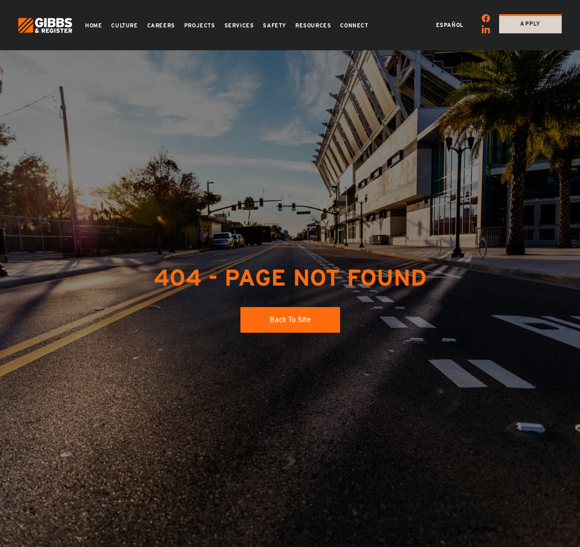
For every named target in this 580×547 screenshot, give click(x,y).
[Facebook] (486, 19)
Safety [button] (274, 25)
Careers (161, 25)
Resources (313, 25)
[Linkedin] (486, 30)
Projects (199, 25)
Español (449, 25)
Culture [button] (124, 25)
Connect (354, 25)
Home (93, 25)
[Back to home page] (45, 25)
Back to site (290, 319)
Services (239, 25)
